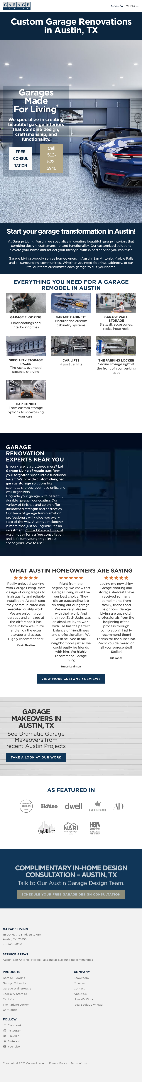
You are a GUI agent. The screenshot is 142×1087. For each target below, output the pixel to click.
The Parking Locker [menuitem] (16, 1004)
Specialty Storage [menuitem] (15, 994)
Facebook (14, 1025)
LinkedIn (13, 1036)
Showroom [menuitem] (81, 978)
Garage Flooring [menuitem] (14, 978)
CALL (117, 6)
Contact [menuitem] (79, 988)
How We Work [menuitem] (83, 999)
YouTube (14, 1046)
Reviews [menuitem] (79, 983)
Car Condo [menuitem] (10, 1010)
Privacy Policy (58, 1063)
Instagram (14, 1030)
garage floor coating (34, 500)
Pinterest (14, 1041)
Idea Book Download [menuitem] (88, 1004)
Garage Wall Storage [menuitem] (17, 988)
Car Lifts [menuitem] (8, 999)
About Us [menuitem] (80, 994)
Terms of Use (79, 1063)
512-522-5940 (51, 158)
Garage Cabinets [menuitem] (14, 983)
